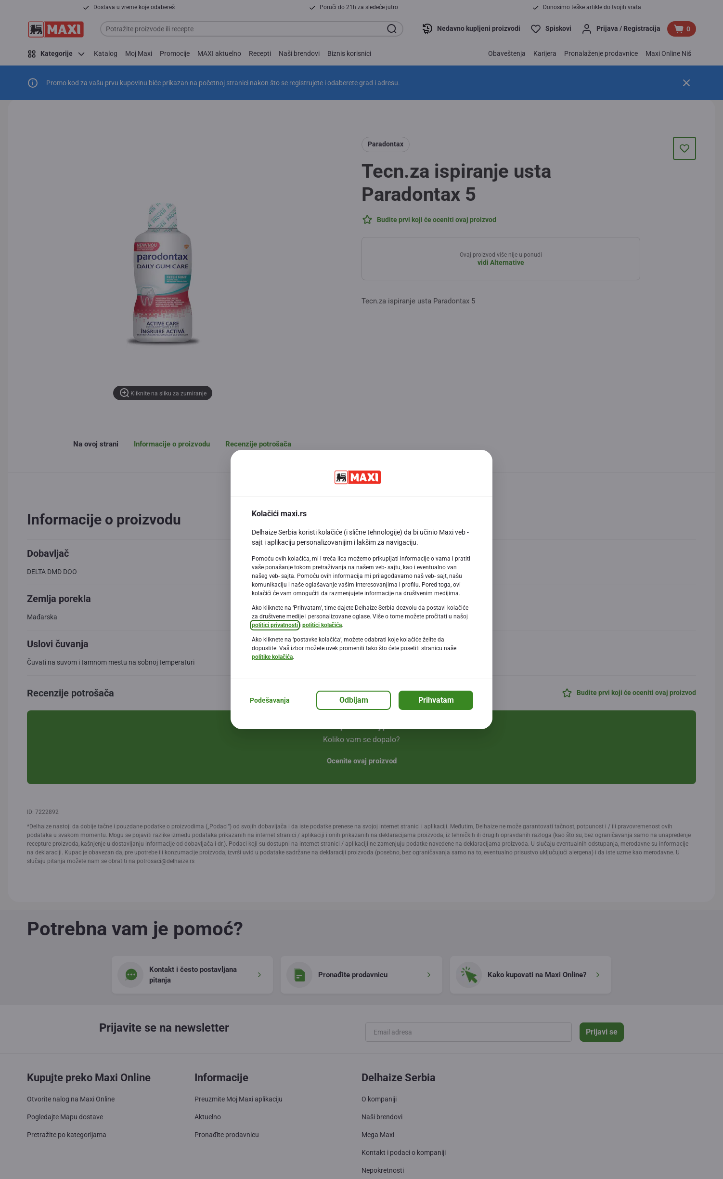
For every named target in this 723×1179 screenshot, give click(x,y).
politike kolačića (272, 657)
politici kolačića (322, 625)
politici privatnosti (275, 625)
